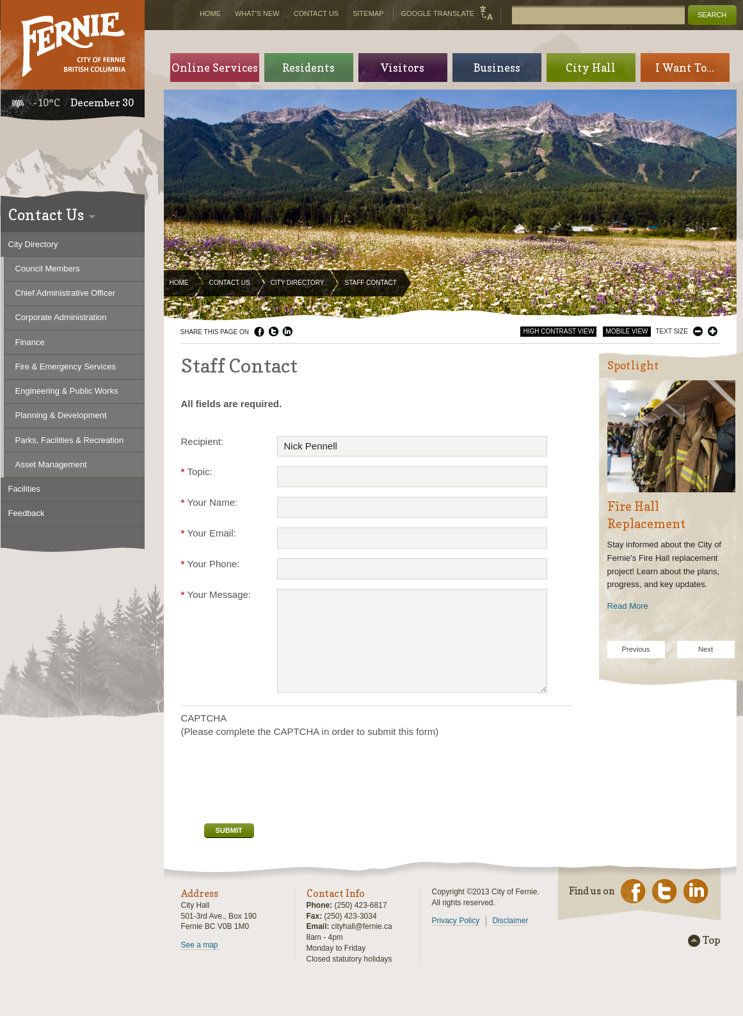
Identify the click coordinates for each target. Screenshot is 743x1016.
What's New (257, 13)
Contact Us (229, 282)
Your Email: (208, 533)
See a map (199, 944)
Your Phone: (210, 563)
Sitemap (368, 13)
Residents (308, 67)
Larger (712, 331)
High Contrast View (558, 331)
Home (179, 282)
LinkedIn (287, 332)
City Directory (297, 282)
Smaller (698, 331)
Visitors (402, 67)
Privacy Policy (456, 920)
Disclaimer (510, 920)
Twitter (273, 332)
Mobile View (626, 331)
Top (712, 940)
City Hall (591, 67)
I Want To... (684, 67)
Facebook (259, 332)
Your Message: (216, 594)
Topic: (196, 471)
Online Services (215, 67)
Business (497, 67)
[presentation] (278, 779)
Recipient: (202, 441)
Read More (627, 606)
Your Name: (209, 502)
